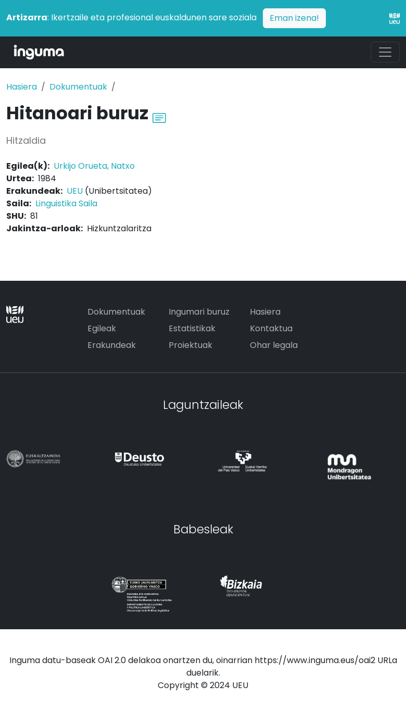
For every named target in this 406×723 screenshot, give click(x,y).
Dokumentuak (78, 87)
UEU (75, 191)
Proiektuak (190, 345)
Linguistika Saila (66, 203)
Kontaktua (271, 328)
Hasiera (21, 87)
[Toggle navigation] (385, 52)
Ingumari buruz (199, 312)
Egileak (101, 328)
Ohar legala (274, 345)
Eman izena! (294, 18)
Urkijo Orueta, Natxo (94, 166)
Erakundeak (111, 345)
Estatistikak (192, 328)
